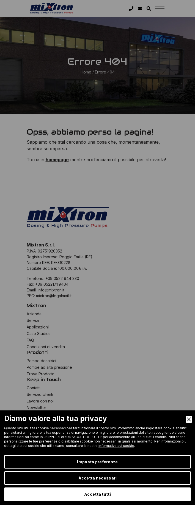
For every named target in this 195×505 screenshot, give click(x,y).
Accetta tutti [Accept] (97, 494)
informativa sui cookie (116, 446)
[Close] (189, 419)
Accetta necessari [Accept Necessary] (97, 478)
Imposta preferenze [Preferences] (97, 461)
